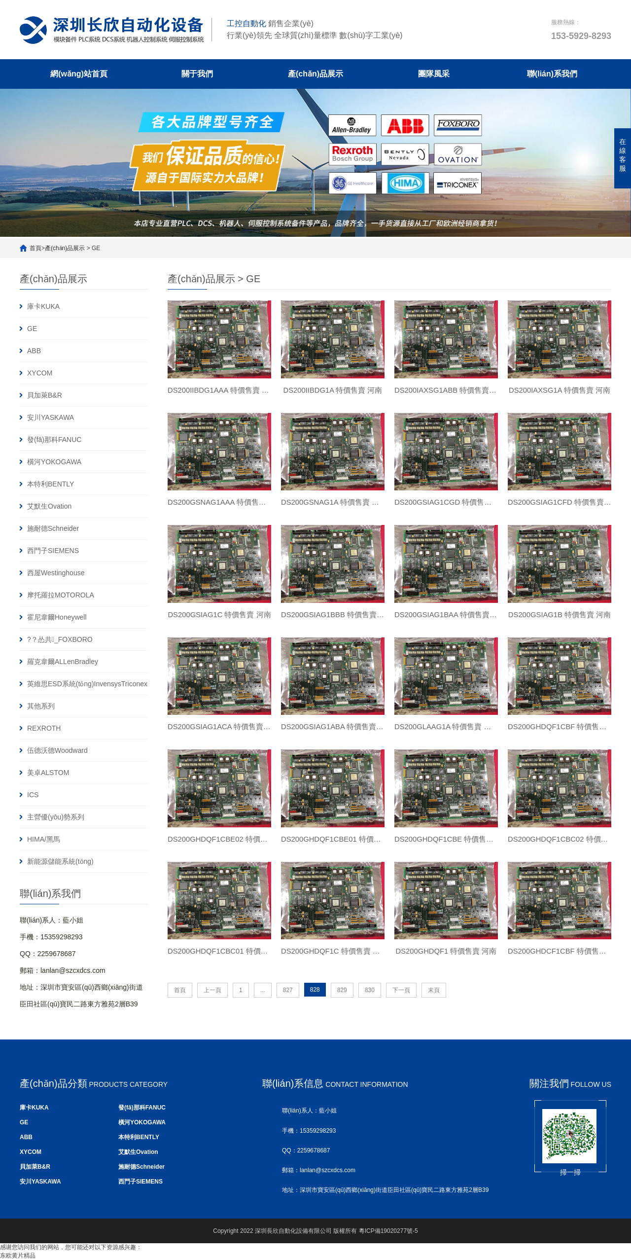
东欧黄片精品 (17, 1255)
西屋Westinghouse (55, 573)
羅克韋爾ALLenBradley (62, 662)
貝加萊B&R (44, 395)
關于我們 (197, 74)
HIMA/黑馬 (43, 839)
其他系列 (41, 706)
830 (370, 1002)
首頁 (35, 248)
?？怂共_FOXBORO (60, 639)
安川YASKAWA (50, 417)
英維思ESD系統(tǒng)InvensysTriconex (87, 684)
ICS (32, 795)
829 (342, 1002)
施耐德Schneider (53, 528)
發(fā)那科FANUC (54, 440)
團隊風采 (434, 74)
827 (288, 1002)
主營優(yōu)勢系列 (55, 817)
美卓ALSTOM (48, 773)
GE (32, 329)
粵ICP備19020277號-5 (388, 1230)
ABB (34, 351)
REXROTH (44, 728)
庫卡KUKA (43, 306)
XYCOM (39, 373)
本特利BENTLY (50, 484)
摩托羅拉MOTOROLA (60, 595)
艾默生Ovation (49, 506)
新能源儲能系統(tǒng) (60, 861)
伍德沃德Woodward (57, 750)
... (262, 1002)
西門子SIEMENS (53, 551)
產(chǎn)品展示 (315, 74)
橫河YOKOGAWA (54, 462)
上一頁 (212, 1002)
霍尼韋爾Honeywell (57, 617)
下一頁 (401, 1002)
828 (315, 1002)
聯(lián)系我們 (552, 74)
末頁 (434, 1002)
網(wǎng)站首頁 (78, 74)
